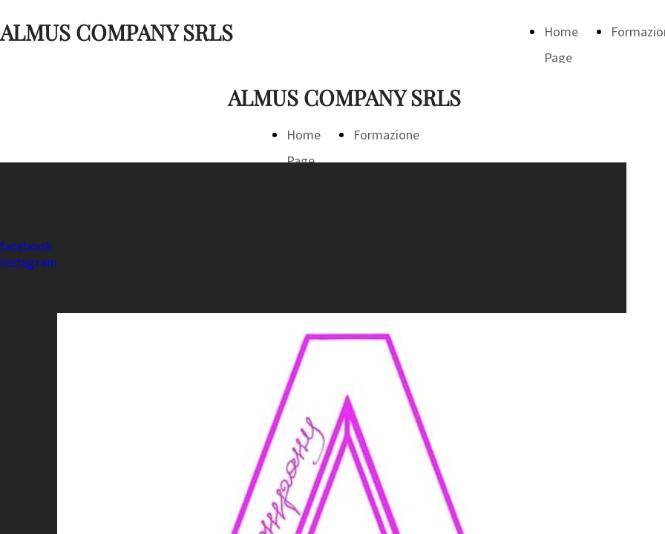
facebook (26, 246)
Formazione (386, 134)
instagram (28, 262)
